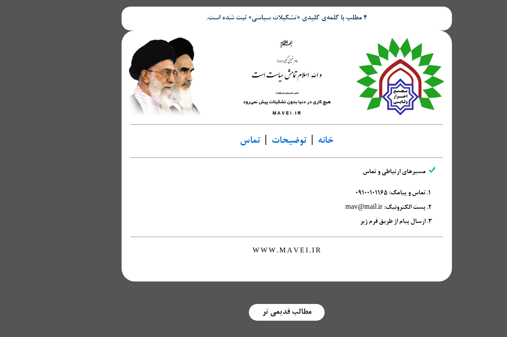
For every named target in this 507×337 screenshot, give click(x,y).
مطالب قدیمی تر (253, 312)
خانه (292, 141)
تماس (217, 141)
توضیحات (256, 141)
